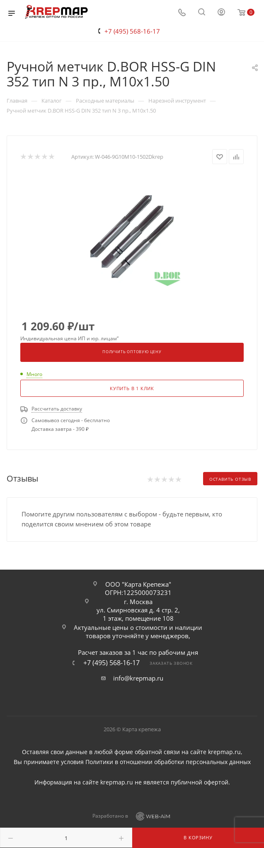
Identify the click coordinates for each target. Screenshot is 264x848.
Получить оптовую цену (132, 351)
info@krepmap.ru (138, 678)
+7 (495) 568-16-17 (132, 31)
